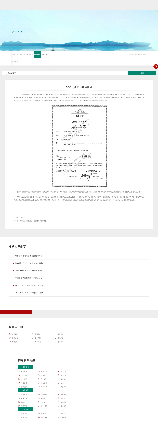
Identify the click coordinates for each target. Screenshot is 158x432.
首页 (129, 54)
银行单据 (64, 379)
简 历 (44, 406)
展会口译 (24, 417)
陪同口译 (44, 417)
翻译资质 (38, 334)
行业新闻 (15, 62)
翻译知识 (45, 54)
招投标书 (64, 398)
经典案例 (136, 54)
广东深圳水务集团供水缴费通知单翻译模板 (33, 221)
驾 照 (24, 375)
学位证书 (44, 383)
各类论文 (44, 398)
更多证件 (64, 387)
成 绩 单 (64, 383)
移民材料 (44, 402)
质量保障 (60, 334)
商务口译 (23, 54)
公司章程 (44, 394)
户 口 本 (44, 371)
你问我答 (60, 342)
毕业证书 (24, 383)
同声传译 (24, 414)
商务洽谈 (64, 414)
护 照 (64, 371)
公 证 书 (44, 387)
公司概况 (15, 334)
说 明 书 (24, 402)
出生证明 (24, 379)
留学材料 (64, 402)
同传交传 (15, 54)
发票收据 (24, 387)
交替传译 (44, 414)
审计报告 (64, 394)
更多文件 (64, 406)
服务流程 (38, 338)
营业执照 (44, 379)
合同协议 (24, 394)
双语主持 (64, 417)
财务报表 (24, 398)
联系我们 (60, 338)
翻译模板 (37, 54)
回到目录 (22, 217)
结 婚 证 (44, 375)
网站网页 (24, 406)
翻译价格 (15, 338)
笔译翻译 (30, 54)
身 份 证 (24, 371)
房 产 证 (64, 375)
